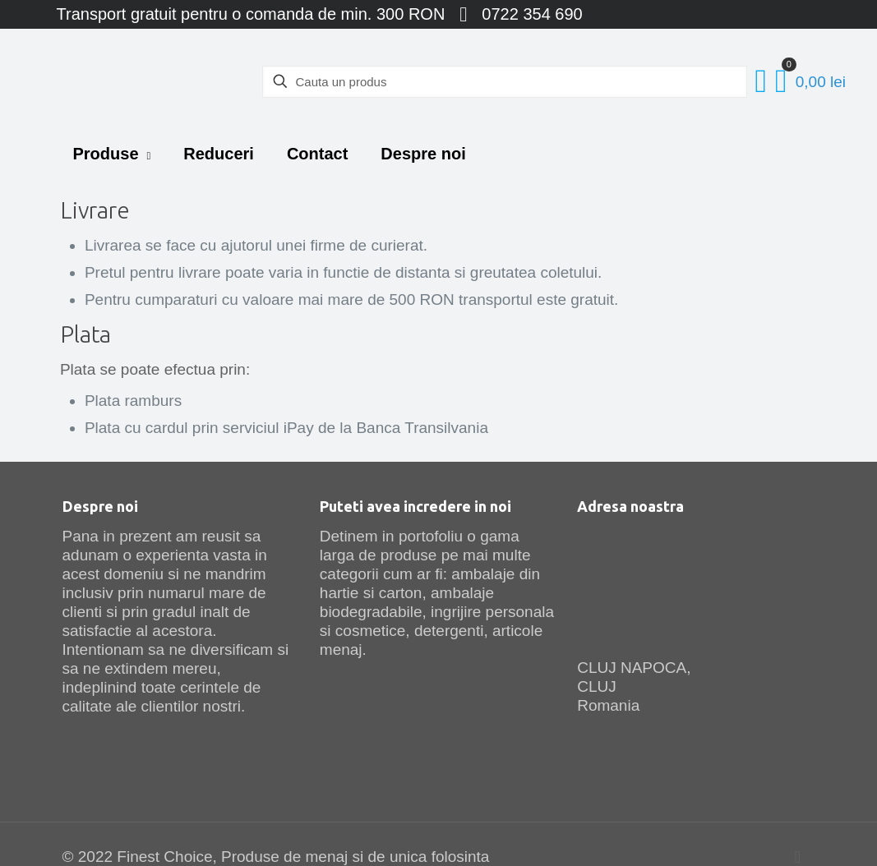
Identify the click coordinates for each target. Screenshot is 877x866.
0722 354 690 (532, 14)
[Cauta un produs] (504, 82)
